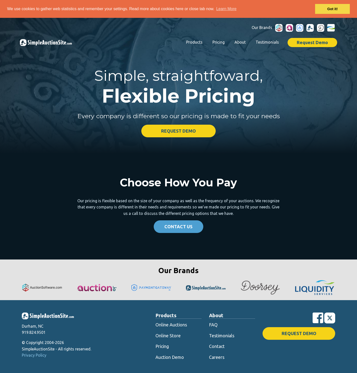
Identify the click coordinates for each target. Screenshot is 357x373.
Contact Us (178, 226)
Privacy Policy (34, 355)
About (240, 42)
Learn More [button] (226, 9)
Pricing (218, 42)
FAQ (213, 324)
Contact (217, 346)
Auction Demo (169, 356)
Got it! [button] (332, 9)
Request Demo (312, 42)
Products (194, 42)
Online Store (168, 335)
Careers (216, 356)
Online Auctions (171, 324)
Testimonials (267, 42)
